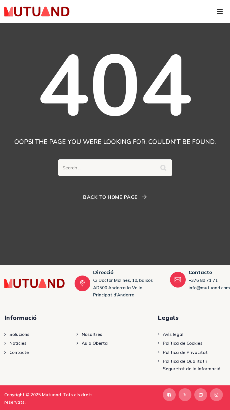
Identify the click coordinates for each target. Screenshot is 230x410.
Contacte (19, 352)
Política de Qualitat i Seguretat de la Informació (191, 364)
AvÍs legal (173, 334)
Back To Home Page (110, 197)
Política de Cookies (183, 343)
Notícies (18, 343)
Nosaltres (92, 334)
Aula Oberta (95, 343)
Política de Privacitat (185, 352)
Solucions (19, 334)
